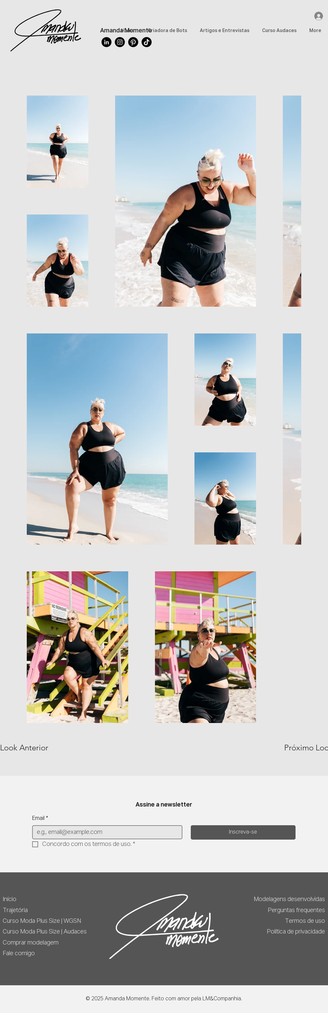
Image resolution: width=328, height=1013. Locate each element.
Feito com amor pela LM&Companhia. (197, 999)
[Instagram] (120, 42)
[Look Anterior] (24, 747)
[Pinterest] (133, 42)
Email (40, 818)
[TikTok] (147, 42)
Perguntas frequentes (296, 910)
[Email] (105, 832)
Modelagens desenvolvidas (289, 899)
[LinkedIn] (106, 42)
